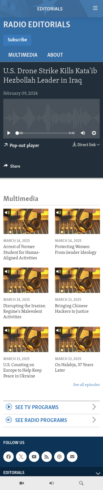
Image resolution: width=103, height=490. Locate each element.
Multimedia (22, 55)
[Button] (12, 167)
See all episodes (86, 385)
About (55, 55)
